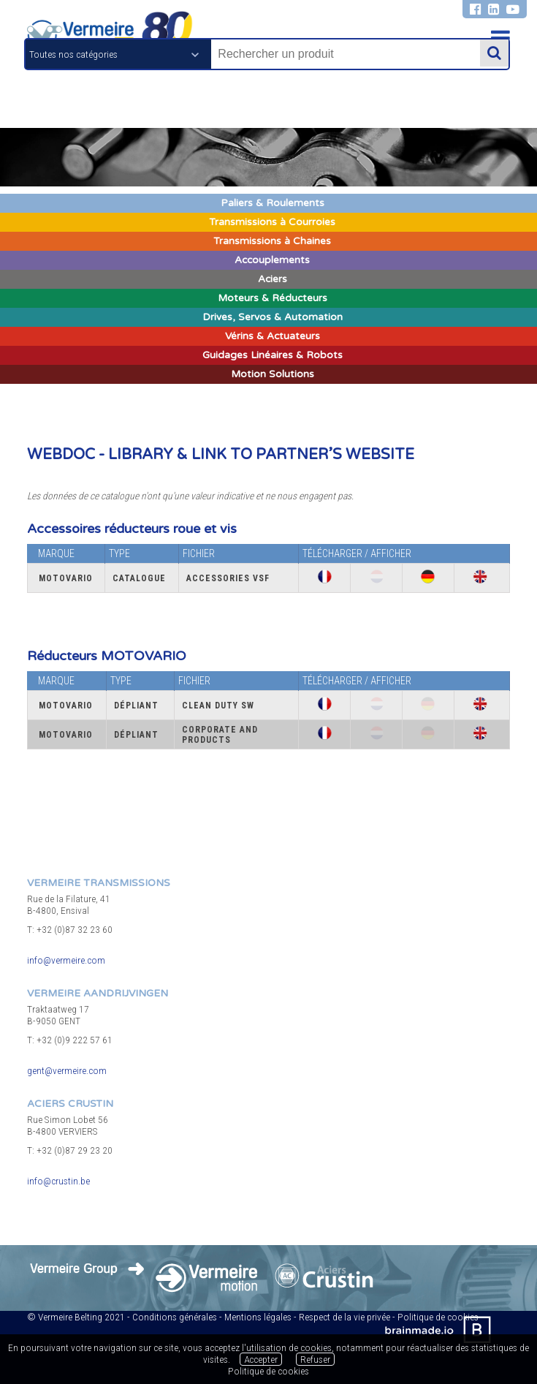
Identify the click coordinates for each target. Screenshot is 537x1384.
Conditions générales (174, 1317)
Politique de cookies (268, 1371)
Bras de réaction (52, 402)
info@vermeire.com (66, 960)
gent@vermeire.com (67, 1070)
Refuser (315, 1359)
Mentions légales (258, 1317)
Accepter (261, 1359)
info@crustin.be (58, 1181)
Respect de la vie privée (344, 1317)
